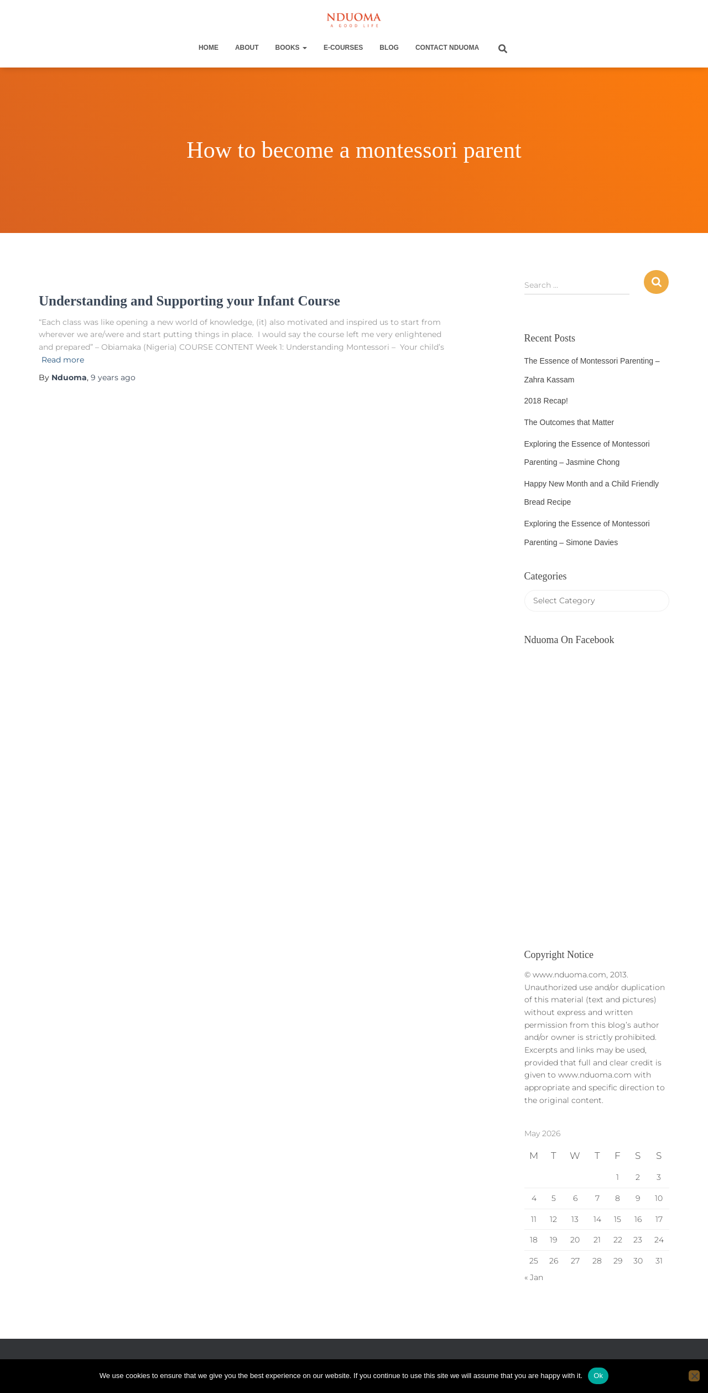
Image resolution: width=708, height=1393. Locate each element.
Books (291, 47)
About (247, 47)
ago (113, 377)
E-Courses (343, 47)
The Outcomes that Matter (569, 422)
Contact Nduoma (447, 47)
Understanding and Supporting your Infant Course (189, 300)
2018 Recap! (546, 400)
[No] (694, 1375)
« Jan (533, 1277)
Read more (62, 360)
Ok (598, 1375)
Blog (389, 47)
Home (208, 47)
